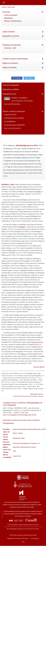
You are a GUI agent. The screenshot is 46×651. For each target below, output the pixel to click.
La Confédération (10, 121)
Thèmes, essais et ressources (14, 111)
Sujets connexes (9, 32)
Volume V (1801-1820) (8, 7)
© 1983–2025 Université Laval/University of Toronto (28, 396)
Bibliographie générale (36, 394)
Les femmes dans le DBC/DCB (14, 125)
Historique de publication (12, 45)
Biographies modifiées (11, 89)
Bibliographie (8, 18)
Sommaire (6, 12)
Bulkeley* (22, 227)
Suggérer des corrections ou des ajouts (17, 538)
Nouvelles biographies (11, 85)
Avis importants (35, 538)
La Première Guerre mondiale (14, 118)
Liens (23, 541)
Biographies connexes (11, 36)
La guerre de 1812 (10, 114)
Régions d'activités (10, 67)
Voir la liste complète (12, 128)
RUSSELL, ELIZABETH (19, 98)
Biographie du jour (9, 94)
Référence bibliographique (13, 21)
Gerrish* (38, 191)
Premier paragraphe (10, 15)
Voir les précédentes (12, 104)
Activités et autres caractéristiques (15, 59)
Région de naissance (10, 63)
